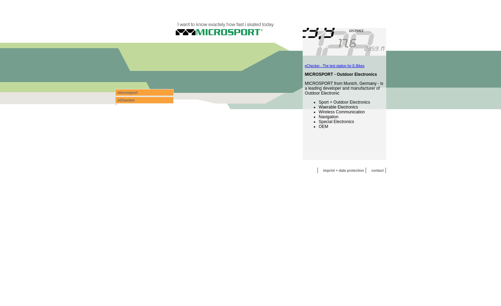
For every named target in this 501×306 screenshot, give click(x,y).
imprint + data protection (343, 170)
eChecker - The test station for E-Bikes (335, 66)
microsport (127, 92)
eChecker (126, 100)
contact (377, 170)
